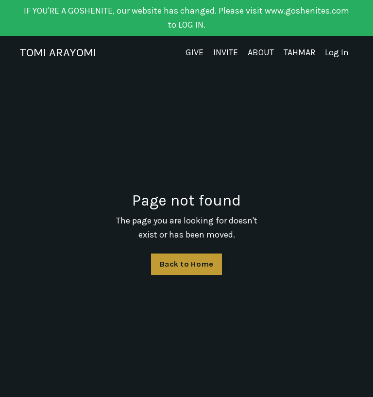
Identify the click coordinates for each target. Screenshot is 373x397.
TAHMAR (299, 52)
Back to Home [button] (186, 264)
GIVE (194, 52)
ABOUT (261, 52)
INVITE (225, 52)
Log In (337, 52)
